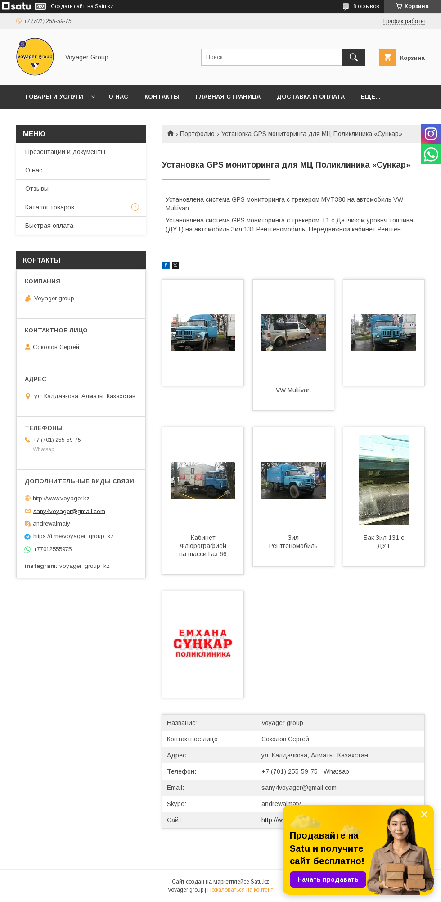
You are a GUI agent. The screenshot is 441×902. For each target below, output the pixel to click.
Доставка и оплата (311, 96)
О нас (118, 96)
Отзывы (37, 188)
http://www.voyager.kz (61, 498)
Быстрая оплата (49, 225)
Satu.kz (260, 882)
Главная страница (228, 96)
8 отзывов (366, 6)
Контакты (162, 96)
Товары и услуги (53, 96)
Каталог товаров (49, 207)
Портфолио (197, 133)
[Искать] (353, 57)
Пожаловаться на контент (240, 890)
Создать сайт (68, 6)
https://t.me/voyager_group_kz (73, 536)
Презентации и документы (65, 151)
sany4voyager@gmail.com (299, 787)
